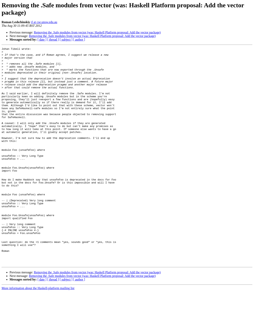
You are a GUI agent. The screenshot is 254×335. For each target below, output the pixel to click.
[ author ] (79, 39)
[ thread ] (53, 39)
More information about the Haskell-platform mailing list (38, 331)
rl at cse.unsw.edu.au (44, 22)
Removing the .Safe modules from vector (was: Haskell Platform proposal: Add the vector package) (97, 32)
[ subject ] (66, 39)
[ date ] (42, 39)
